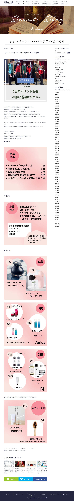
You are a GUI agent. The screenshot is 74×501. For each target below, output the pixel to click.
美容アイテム (37, 3)
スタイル (55, 1)
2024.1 (57, 112)
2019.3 (57, 194)
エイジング (64, 1)
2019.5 (57, 190)
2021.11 (57, 137)
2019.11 (57, 179)
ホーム (7, 494)
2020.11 (57, 157)
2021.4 (57, 148)
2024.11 (57, 99)
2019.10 (57, 181)
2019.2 (57, 195)
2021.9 (57, 141)
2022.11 (57, 126)
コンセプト (19, 1)
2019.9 (57, 183)
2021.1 (57, 154)
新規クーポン (64, 3)
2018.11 (57, 201)
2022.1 (57, 134)
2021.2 (57, 152)
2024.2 (57, 110)
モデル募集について (54, 495)
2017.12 (57, 221)
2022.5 (57, 130)
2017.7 (57, 226)
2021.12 (57, 136)
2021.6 (57, 146)
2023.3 (57, 121)
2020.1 (57, 175)
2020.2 (57, 174)
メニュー (37, 1)
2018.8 (57, 206)
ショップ (28, 1)
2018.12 (57, 199)
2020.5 (57, 168)
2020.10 (57, 159)
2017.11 (57, 223)
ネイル (28, 3)
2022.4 (57, 132)
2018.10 (57, 203)
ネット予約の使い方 (60, 62)
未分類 (56, 82)
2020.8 (57, 163)
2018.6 (57, 210)
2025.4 (57, 97)
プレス (56, 65)
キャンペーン (18, 41)
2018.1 (57, 219)
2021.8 (57, 143)
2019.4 (57, 192)
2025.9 (57, 92)
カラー (56, 74)
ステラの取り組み (46, 3)
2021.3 (57, 150)
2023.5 (57, 117)
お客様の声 (55, 3)
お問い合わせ (66, 494)
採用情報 (43, 494)
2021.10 (57, 139)
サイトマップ (19, 494)
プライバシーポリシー (31, 495)
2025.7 (57, 94)
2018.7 (57, 208)
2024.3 (57, 108)
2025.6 (57, 96)
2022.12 (57, 125)
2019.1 (57, 197)
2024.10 (57, 101)
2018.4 (57, 214)
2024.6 (57, 103)
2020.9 (57, 161)
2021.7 (57, 145)
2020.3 (57, 172)
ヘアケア (57, 80)
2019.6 (57, 188)
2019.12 (57, 177)
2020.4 (57, 170)
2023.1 (57, 123)
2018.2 (57, 217)
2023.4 (57, 119)
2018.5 (57, 212)
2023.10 (57, 116)
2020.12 (57, 156)
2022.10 (57, 128)
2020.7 (57, 165)
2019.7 (57, 186)
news (34, 41)
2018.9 (57, 205)
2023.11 (57, 114)
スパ (19, 3)
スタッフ (46, 1)
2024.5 (57, 105)
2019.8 (57, 185)
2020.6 (57, 166)
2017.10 (57, 225)
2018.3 (57, 215)
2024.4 (57, 106)
